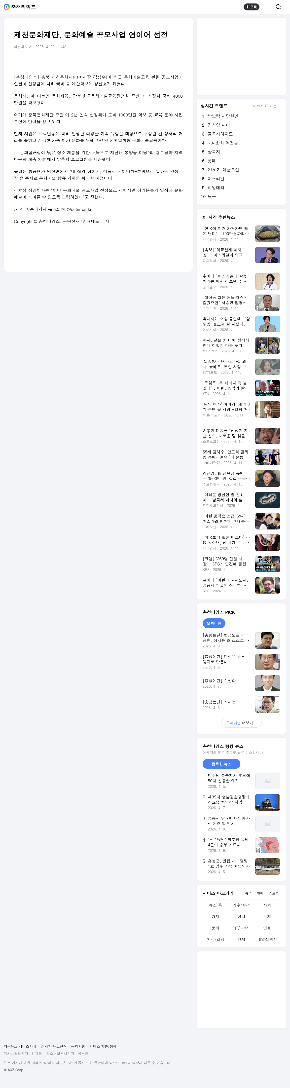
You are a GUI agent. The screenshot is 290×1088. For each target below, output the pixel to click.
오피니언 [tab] (214, 623)
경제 (215, 916)
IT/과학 (241, 928)
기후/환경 (241, 905)
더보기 (241, 723)
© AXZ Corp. (14, 1070)
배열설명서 (267, 939)
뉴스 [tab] (248, 893)
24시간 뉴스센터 (54, 1046)
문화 (215, 928)
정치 (241, 916)
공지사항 (78, 1046)
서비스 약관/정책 (103, 1046)
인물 (267, 928)
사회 (267, 905)
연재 (241, 939)
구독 (251, 6)
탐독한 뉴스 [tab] (221, 764)
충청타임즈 (23, 6)
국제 (267, 916)
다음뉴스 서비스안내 (20, 1046)
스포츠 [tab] (274, 893)
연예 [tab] (260, 893)
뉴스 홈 (215, 905)
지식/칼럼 (215, 939)
